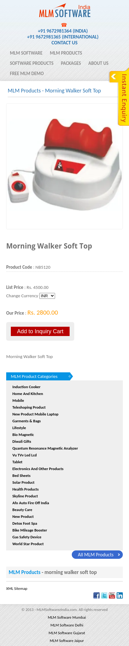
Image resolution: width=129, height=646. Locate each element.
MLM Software (26, 53)
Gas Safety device (26, 537)
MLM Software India (32, 7)
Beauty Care (22, 509)
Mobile (18, 400)
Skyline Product (25, 496)
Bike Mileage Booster (29, 530)
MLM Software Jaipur (67, 640)
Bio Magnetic (23, 434)
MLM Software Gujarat (67, 632)
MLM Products (66, 53)
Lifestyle (19, 427)
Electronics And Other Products (37, 468)
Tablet (17, 462)
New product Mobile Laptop (35, 414)
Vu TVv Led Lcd (24, 455)
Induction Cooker (26, 386)
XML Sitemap (16, 588)
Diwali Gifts (21, 441)
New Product (23, 516)
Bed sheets (21, 475)
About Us (98, 63)
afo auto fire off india (30, 502)
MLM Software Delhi (66, 625)
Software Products (32, 63)
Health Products (25, 489)
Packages (71, 63)
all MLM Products (96, 555)
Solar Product (23, 482)
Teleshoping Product (29, 407)
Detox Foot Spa (24, 523)
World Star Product (28, 543)
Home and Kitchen (27, 393)
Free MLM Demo (27, 73)
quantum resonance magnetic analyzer (45, 448)
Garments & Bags (26, 421)
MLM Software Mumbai (67, 617)
